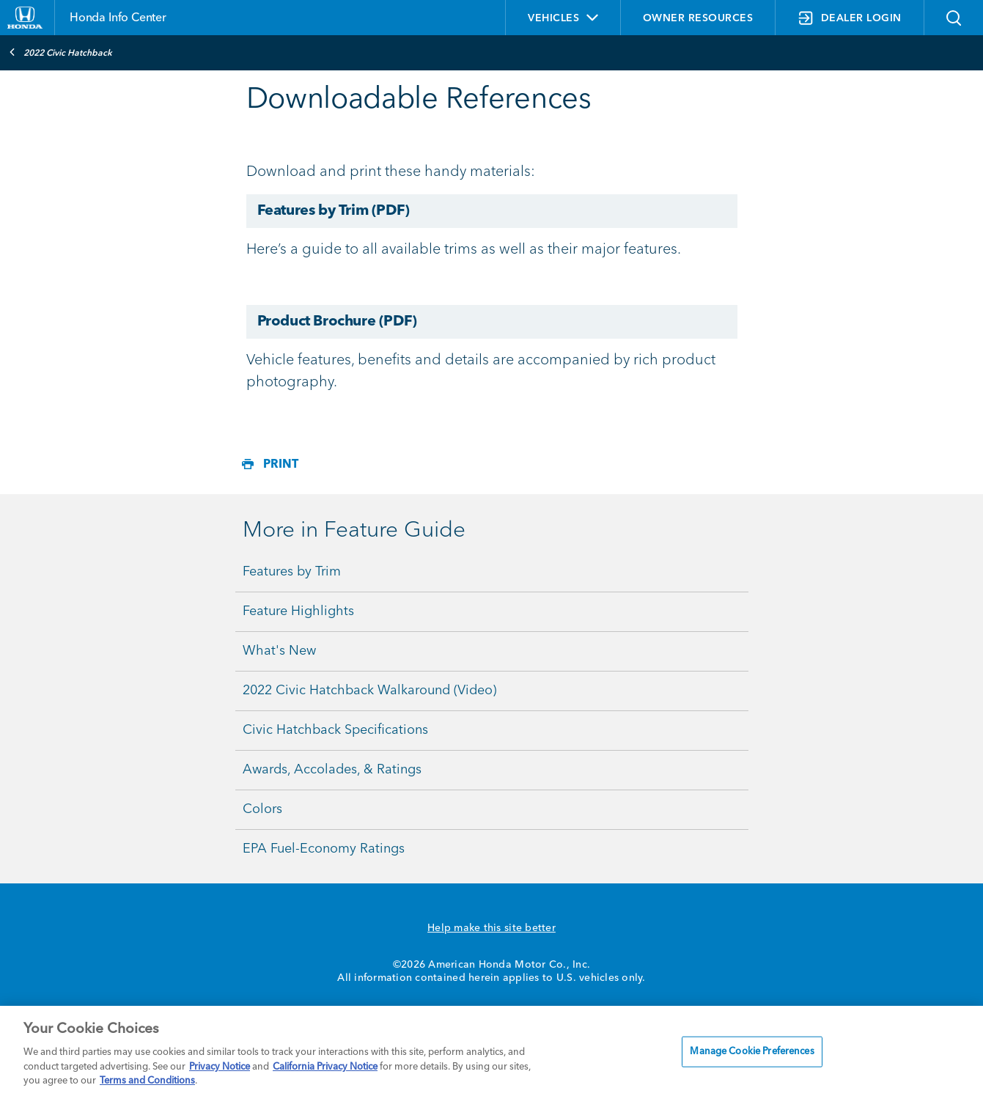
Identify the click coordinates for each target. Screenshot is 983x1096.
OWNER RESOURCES (698, 18)
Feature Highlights (298, 611)
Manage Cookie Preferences (752, 1051)
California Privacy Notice (325, 1067)
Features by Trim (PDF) (333, 211)
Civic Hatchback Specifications (335, 730)
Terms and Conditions (147, 1081)
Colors (262, 809)
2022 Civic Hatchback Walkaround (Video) (369, 690)
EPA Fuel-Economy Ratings (324, 849)
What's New (279, 651)
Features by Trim (292, 571)
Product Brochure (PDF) (337, 322)
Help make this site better (491, 928)
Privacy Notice (219, 1067)
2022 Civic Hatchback (60, 52)
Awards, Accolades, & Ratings (332, 769)
